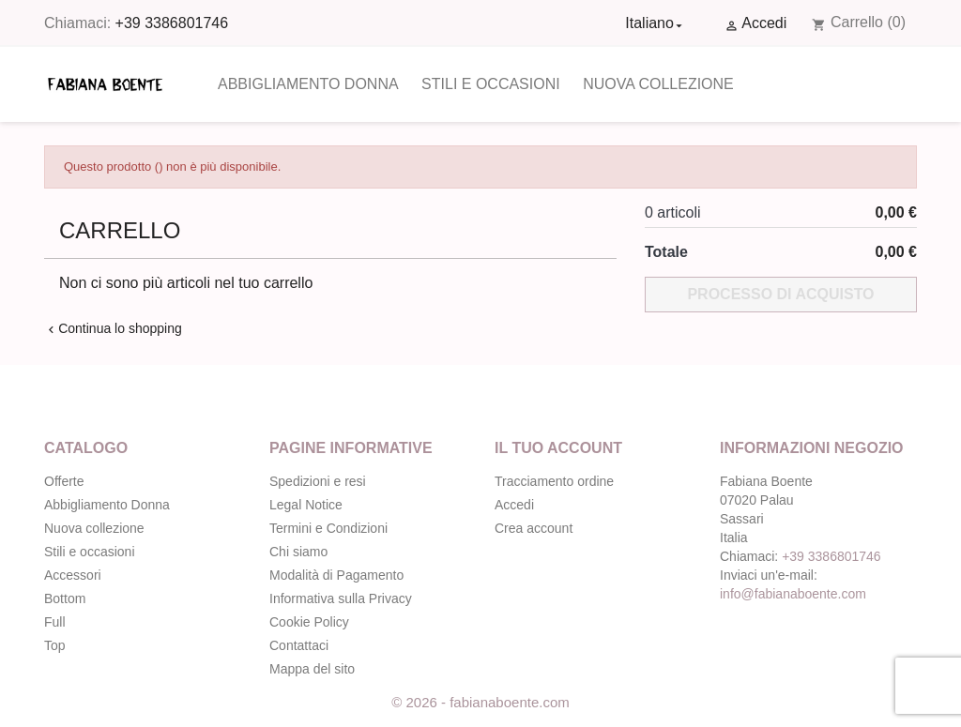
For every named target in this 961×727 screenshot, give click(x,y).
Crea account (533, 528)
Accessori (72, 575)
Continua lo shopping (113, 328)
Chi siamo (298, 551)
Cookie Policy (309, 621)
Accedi (514, 504)
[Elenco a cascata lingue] (655, 23)
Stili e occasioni (490, 84)
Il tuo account (558, 448)
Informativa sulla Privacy (340, 598)
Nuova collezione (658, 84)
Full (55, 621)
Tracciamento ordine (554, 481)
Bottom (64, 598)
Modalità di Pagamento (336, 575)
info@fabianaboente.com (793, 593)
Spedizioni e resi (317, 481)
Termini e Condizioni (328, 528)
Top (55, 645)
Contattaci (298, 645)
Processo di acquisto (780, 294)
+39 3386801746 (172, 23)
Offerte (64, 481)
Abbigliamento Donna (308, 84)
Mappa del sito (312, 668)
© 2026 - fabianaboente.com (480, 702)
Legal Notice (306, 504)
